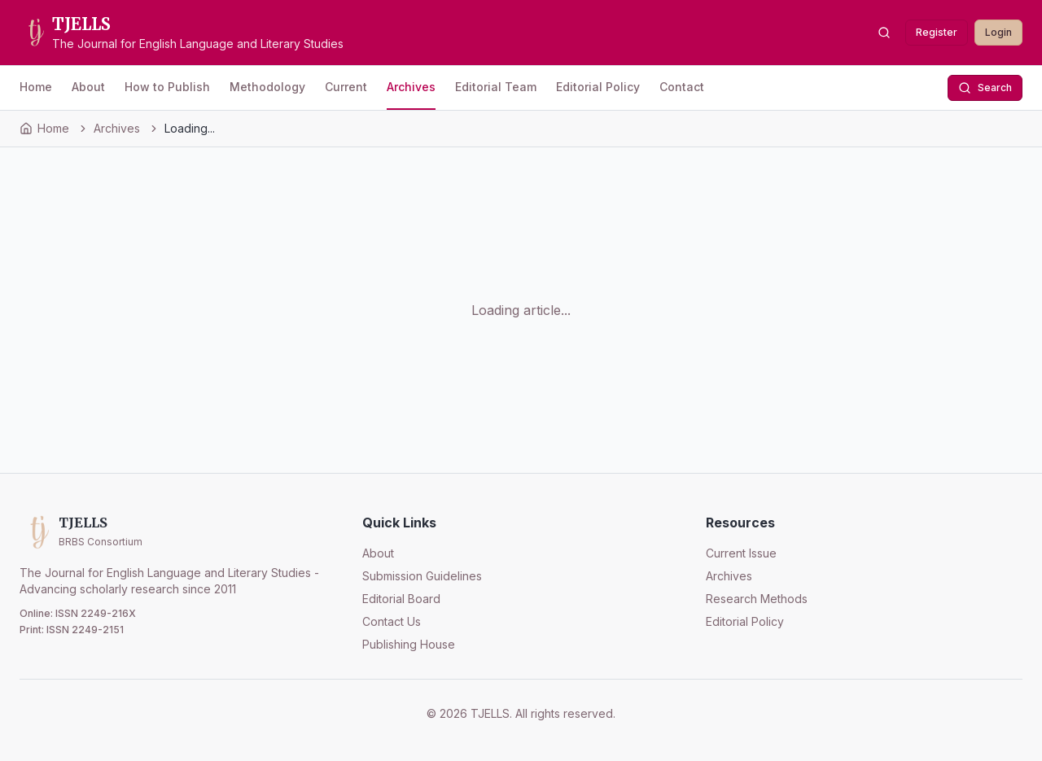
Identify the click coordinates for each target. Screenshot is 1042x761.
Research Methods (757, 599)
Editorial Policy (598, 87)
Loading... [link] (189, 128)
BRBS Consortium (100, 542)
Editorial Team (495, 87)
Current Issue (741, 553)
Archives (411, 87)
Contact (681, 87)
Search (985, 87)
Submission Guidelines (422, 576)
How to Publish (167, 87)
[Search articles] (884, 32)
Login (998, 32)
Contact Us (391, 621)
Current (346, 87)
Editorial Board (401, 599)
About (88, 87)
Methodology (267, 87)
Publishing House (408, 644)
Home (36, 87)
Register (936, 32)
